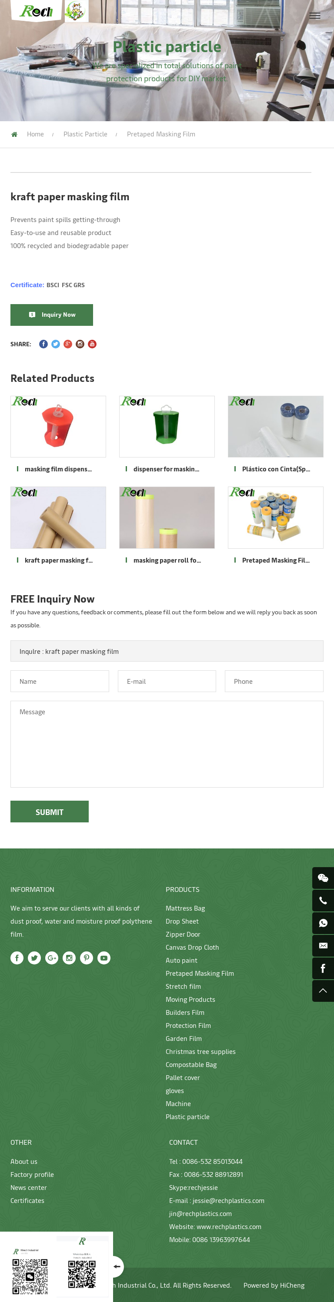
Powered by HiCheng (274, 1284)
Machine (178, 1103)
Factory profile (32, 1174)
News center (28, 1187)
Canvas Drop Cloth (192, 946)
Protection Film (188, 1025)
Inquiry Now (59, 314)
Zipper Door (183, 933)
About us (23, 1161)
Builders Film (185, 1012)
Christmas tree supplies (201, 1051)
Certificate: (47, 284)
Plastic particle (85, 133)
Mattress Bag (185, 907)
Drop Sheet (182, 920)
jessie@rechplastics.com (228, 1200)
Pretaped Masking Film (200, 972)
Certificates (27, 1200)
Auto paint (181, 959)
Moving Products (190, 999)
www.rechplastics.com (229, 1226)
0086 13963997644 (221, 1239)
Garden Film (184, 1038)
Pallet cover (183, 1077)
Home (35, 133)
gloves (175, 1090)
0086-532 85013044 (212, 1161)
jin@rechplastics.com (200, 1213)
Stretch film (183, 986)
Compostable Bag (191, 1064)
